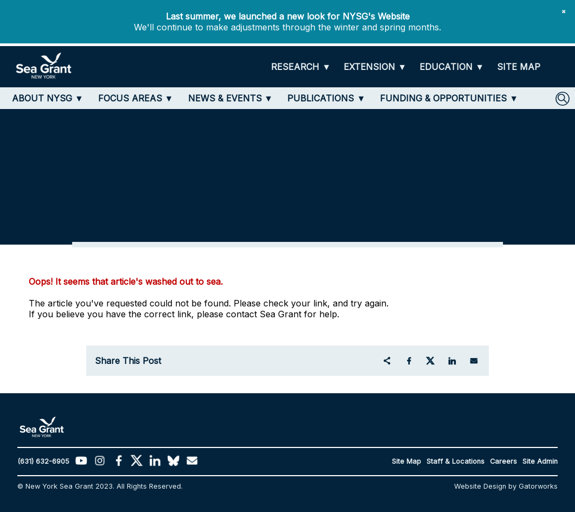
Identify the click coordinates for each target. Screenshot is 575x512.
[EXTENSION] (375, 67)
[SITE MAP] (518, 67)
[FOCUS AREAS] (135, 98)
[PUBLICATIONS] (326, 98)
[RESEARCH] (300, 67)
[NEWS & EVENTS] (230, 98)
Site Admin (540, 461)
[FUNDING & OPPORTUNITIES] (449, 98)
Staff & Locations (455, 461)
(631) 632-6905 (43, 461)
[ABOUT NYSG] (47, 98)
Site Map (406, 461)
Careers (503, 461)
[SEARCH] (562, 99)
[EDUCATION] (451, 67)
